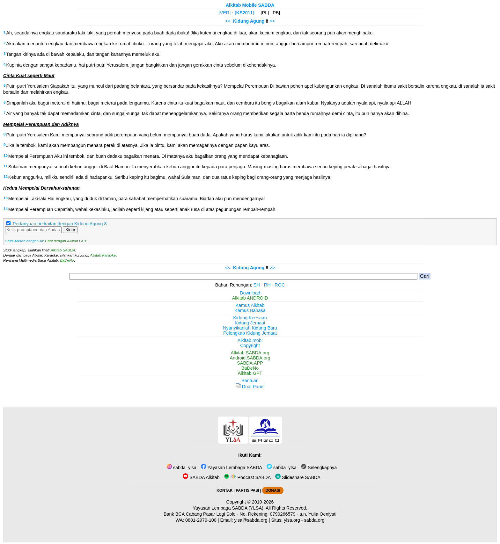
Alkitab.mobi (250, 340)
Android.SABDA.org (250, 357)
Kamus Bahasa (250, 310)
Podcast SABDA (247, 477)
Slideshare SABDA (297, 477)
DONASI (272, 490)
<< (228, 21)
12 (6, 176)
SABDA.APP (250, 363)
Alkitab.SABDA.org (250, 352)
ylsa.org (292, 520)
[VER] (225, 12)
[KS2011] (244, 12)
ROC (280, 284)
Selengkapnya (319, 467)
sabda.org (314, 520)
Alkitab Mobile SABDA (250, 5)
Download (250, 292)
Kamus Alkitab (249, 305)
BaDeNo (67, 260)
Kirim (70, 229)
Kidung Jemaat (250, 322)
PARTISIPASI (247, 490)
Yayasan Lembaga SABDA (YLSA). (229, 508)
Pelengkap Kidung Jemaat (250, 333)
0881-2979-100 (201, 520)
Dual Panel (250, 386)
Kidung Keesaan (250, 317)
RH (267, 284)
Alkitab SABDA (63, 250)
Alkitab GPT (250, 373)
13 (6, 198)
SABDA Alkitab (201, 477)
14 (6, 209)
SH (257, 284)
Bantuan (250, 380)
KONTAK (224, 490)
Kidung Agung (249, 21)
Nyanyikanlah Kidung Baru (250, 327)
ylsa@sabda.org (250, 520)
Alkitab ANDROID (250, 298)
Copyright (250, 345)
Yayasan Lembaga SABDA (231, 467)
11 (6, 166)
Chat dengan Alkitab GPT (65, 241)
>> (272, 21)
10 (6, 155)
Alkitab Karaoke (103, 255)
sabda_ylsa (181, 467)
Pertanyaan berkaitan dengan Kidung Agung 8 (60, 223)
